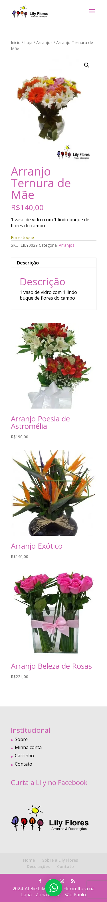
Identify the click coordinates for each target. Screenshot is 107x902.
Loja (28, 42)
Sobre (21, 739)
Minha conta (28, 747)
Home (29, 860)
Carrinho (24, 755)
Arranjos (44, 42)
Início (16, 42)
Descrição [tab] (28, 263)
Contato (23, 764)
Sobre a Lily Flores (60, 860)
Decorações (38, 866)
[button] (87, 65)
